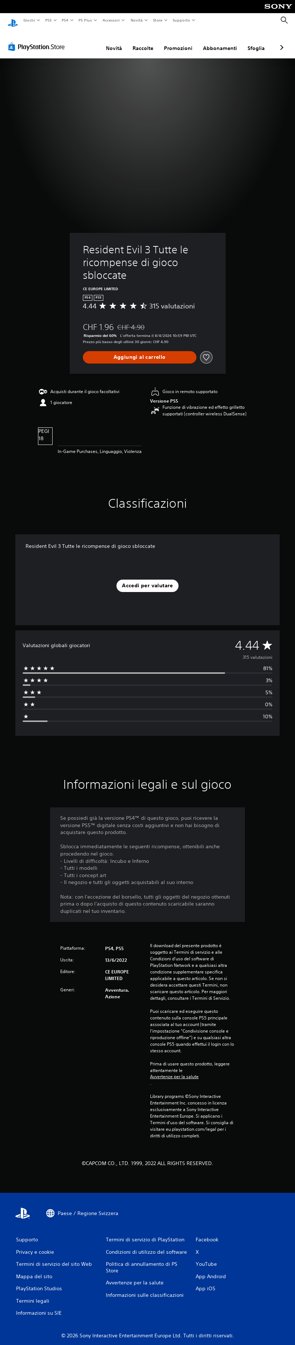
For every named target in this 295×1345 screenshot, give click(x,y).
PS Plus (85, 20)
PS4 (65, 20)
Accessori (111, 20)
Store (158, 20)
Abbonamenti (220, 41)
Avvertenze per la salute (174, 1070)
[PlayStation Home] (13, 20)
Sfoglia (256, 41)
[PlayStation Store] (38, 40)
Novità (136, 20)
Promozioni (178, 41)
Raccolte (143, 41)
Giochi (29, 20)
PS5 (48, 20)
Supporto (181, 20)
